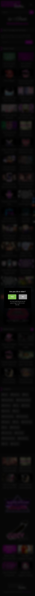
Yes (12, 297)
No (23, 297)
